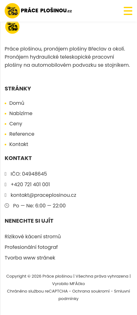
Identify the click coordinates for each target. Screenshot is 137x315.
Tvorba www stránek (30, 257)
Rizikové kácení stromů (33, 236)
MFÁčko (77, 284)
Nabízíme (20, 113)
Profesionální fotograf (31, 247)
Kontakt (18, 144)
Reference (21, 134)
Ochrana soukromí (91, 291)
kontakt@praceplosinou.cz (43, 195)
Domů (16, 103)
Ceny (15, 123)
